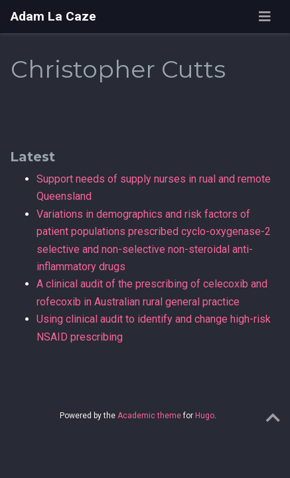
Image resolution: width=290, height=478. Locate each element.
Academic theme (149, 415)
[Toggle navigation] (264, 17)
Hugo (204, 415)
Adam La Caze (53, 16)
